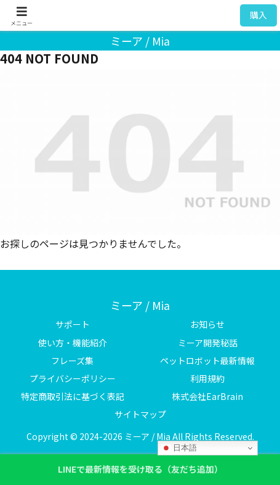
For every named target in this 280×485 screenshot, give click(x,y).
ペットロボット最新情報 (207, 360)
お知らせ (207, 324)
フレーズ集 (72, 360)
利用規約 (207, 378)
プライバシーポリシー (73, 378)
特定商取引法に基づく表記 (72, 396)
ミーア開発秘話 (208, 342)
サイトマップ (140, 414)
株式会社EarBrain (207, 396)
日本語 (179, 448)
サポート (72, 324)
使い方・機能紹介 (72, 342)
